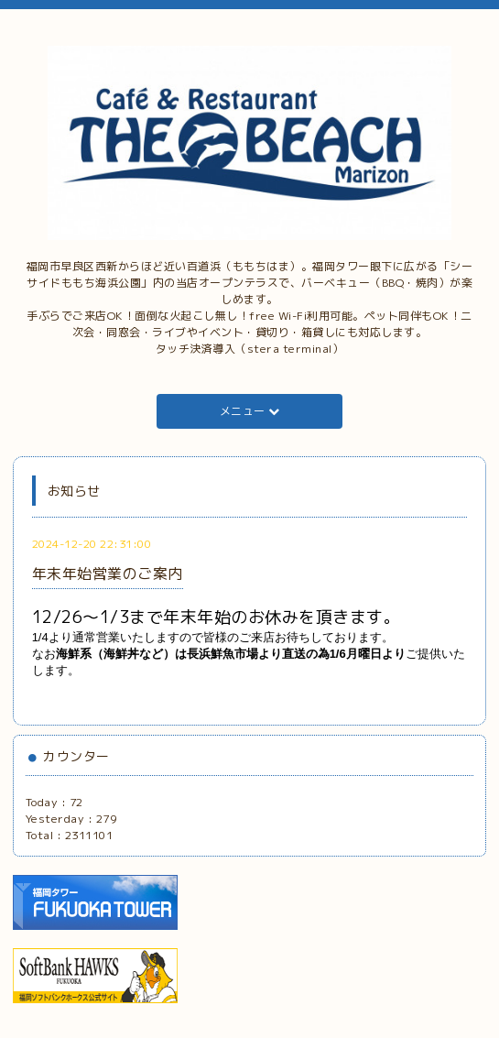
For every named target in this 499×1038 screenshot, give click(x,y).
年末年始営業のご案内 (107, 573)
